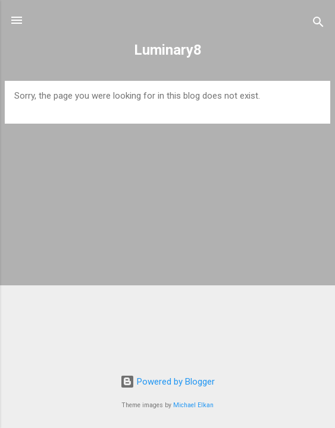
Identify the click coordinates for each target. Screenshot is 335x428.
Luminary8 (168, 50)
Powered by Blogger (167, 381)
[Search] (318, 24)
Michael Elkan (193, 405)
